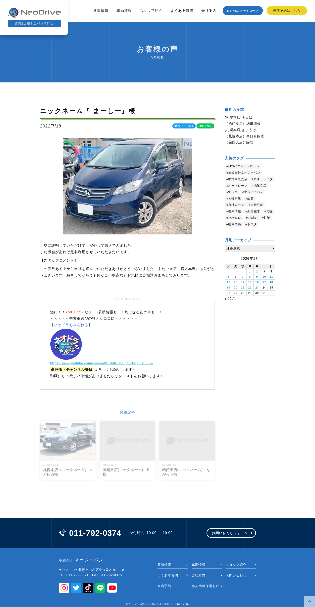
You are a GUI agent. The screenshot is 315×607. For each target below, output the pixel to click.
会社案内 (209, 11)
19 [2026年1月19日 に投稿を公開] (228, 294)
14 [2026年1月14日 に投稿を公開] (242, 289)
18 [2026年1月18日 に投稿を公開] (271, 289)
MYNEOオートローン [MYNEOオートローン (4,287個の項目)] (245, 167)
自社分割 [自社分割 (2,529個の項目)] (258, 212)
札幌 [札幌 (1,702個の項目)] (231, 225)
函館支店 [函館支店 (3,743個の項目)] (262, 193)
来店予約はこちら (286, 10)
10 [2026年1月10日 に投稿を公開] (264, 284)
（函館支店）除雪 (240, 143)
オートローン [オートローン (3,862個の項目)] (238, 193)
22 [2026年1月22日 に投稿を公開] (250, 294)
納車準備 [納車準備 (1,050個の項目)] (248, 231)
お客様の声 (76, 89)
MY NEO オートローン (242, 10)
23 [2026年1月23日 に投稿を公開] (257, 294)
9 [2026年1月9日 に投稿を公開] (257, 284)
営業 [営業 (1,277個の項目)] (231, 231)
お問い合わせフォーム (228, 533)
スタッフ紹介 (151, 11)
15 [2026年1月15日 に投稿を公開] (250, 289)
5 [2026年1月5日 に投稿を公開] (228, 284)
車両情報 (124, 11)
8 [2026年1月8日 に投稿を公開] (250, 284)
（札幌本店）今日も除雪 (246, 137)
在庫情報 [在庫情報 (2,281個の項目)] (235, 219)
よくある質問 (182, 11)
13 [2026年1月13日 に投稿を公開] (235, 289)
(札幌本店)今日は (239, 118)
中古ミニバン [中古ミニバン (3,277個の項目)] (255, 199)
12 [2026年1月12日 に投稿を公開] (228, 289)
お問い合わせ (236, 575)
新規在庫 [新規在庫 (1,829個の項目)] (255, 219)
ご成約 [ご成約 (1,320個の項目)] (267, 225)
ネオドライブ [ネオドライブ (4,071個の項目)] (238, 186)
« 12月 (230, 305)
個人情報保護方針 (205, 586)
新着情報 (100, 11)
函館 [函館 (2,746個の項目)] (251, 206)
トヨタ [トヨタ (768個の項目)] (267, 231)
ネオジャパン (81, 560)
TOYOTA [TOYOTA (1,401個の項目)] (248, 225)
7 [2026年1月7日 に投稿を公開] (243, 284)
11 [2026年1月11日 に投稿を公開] (271, 284)
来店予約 (164, 586)
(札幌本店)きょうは (241, 130)
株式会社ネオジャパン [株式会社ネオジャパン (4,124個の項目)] (245, 174)
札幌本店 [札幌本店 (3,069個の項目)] (235, 206)
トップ (45, 89)
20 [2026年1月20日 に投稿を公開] (235, 294)
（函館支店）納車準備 (244, 124)
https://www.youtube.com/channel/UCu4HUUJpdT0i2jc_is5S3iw (106, 363)
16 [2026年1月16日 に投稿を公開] (257, 289)
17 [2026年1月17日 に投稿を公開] (264, 289)
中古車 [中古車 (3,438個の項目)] (233, 199)
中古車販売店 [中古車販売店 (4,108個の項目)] (238, 180)
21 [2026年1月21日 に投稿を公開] (242, 294)
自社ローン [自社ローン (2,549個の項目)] (236, 212)
